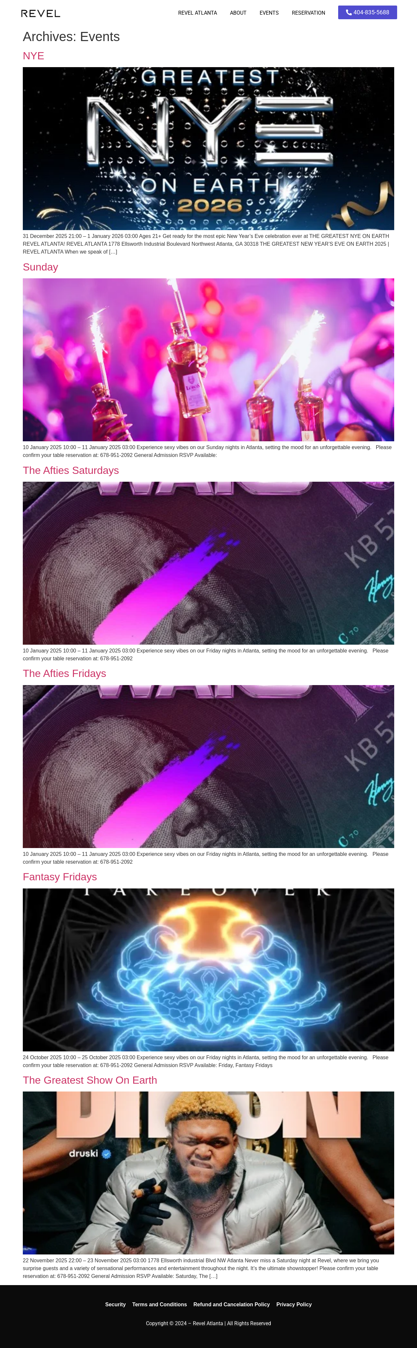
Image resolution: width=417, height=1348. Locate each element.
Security (115, 1304)
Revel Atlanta (197, 13)
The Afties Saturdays (71, 470)
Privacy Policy (294, 1304)
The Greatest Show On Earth (90, 1080)
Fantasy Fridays (60, 877)
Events (269, 13)
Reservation (308, 13)
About (238, 13)
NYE (33, 56)
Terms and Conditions (159, 1304)
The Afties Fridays (64, 673)
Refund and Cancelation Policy (232, 1304)
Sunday (40, 267)
